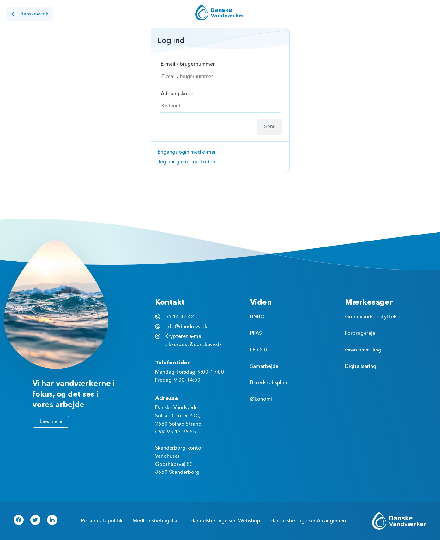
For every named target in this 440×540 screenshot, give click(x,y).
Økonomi (261, 399)
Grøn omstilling (363, 349)
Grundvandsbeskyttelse (372, 316)
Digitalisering (360, 366)
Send (270, 126)
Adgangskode (177, 93)
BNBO (257, 316)
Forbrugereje (360, 333)
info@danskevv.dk (186, 326)
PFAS (256, 333)
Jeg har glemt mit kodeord (189, 161)
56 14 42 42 (179, 316)
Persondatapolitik (102, 520)
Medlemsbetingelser (156, 520)
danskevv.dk (29, 14)
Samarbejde (264, 366)
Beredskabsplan (268, 382)
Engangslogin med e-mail (187, 151)
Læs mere (51, 421)
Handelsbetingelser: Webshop (225, 520)
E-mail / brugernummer (188, 64)
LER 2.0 (258, 349)
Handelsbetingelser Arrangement (309, 520)
